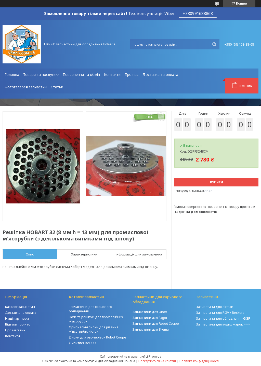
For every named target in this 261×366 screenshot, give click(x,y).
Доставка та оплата (160, 74)
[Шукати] (214, 44)
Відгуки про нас (17, 324)
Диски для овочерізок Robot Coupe (97, 337)
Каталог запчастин (20, 306)
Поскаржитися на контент (157, 361)
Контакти (112, 74)
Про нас (131, 74)
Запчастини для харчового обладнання (90, 308)
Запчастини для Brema (151, 329)
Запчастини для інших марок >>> (223, 324)
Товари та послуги (39, 74)
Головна (12, 74)
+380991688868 (198, 13)
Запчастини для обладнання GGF (223, 318)
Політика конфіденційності (199, 361)
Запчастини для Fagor (150, 317)
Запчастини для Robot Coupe (156, 323)
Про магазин (15, 330)
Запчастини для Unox (150, 311)
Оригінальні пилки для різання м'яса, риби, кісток (93, 329)
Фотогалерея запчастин (26, 87)
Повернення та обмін (81, 74)
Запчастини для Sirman (214, 306)
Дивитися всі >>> (83, 343)
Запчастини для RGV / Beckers (220, 312)
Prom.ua (155, 356)
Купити (216, 182)
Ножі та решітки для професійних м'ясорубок (96, 319)
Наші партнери (17, 318)
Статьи (57, 87)
